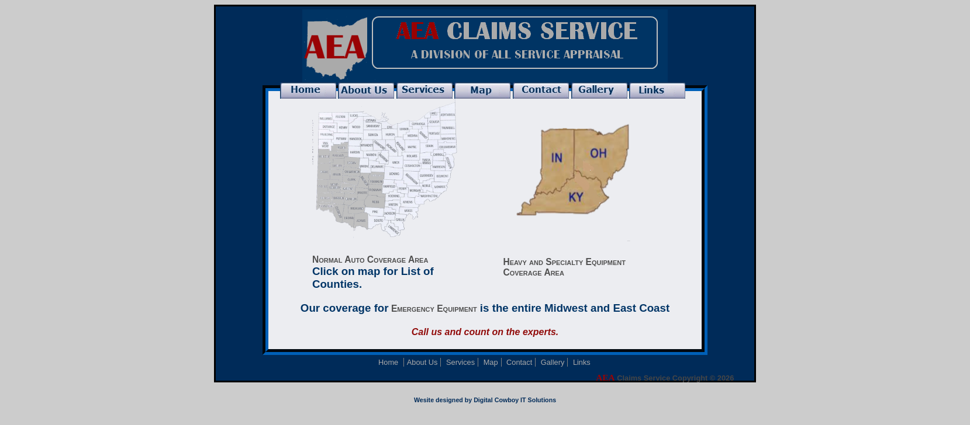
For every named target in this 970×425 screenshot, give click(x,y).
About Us (422, 362)
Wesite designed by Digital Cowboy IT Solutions (485, 399)
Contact (519, 362)
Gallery (553, 362)
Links (582, 362)
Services (460, 362)
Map (491, 362)
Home (389, 362)
